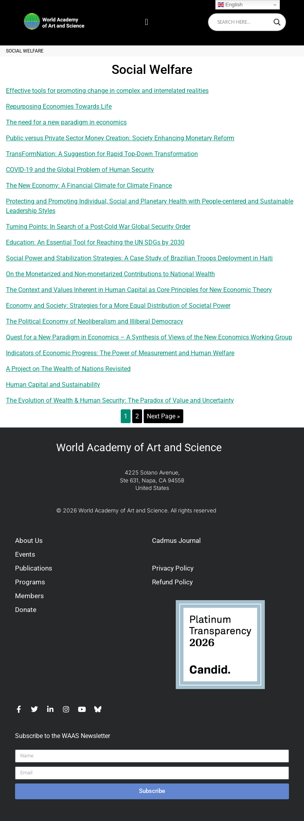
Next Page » (163, 416)
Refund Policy (172, 582)
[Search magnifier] (277, 22)
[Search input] (243, 22)
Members (29, 596)
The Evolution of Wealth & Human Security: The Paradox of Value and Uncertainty (120, 400)
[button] (146, 21)
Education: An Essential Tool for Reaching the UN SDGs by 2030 (95, 242)
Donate (25, 610)
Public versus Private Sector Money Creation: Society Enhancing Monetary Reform (120, 138)
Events (25, 554)
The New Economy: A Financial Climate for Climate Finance (89, 185)
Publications (33, 568)
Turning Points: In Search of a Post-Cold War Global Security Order (98, 226)
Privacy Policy (173, 568)
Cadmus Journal (176, 540)
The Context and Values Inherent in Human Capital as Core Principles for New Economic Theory (139, 290)
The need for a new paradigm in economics (66, 122)
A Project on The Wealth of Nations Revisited (68, 369)
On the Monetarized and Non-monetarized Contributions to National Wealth (110, 274)
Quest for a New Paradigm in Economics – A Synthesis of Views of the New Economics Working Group (149, 337)
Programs (30, 582)
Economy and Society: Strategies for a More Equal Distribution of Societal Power (118, 305)
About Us (29, 540)
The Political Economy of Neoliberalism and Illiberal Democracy (94, 321)
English (230, 5)
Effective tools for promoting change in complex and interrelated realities (107, 90)
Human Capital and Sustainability (53, 384)
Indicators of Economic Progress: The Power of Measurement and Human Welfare (120, 353)
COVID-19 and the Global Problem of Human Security (80, 169)
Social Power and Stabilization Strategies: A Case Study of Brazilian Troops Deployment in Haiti (139, 258)
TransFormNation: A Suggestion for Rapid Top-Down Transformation (102, 154)
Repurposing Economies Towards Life (59, 106)
